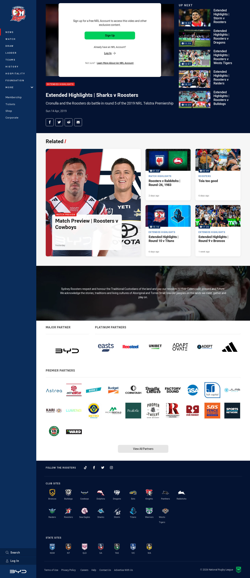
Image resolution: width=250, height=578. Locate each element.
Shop (9, 111)
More (19, 87)
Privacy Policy (68, 569)
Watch (11, 38)
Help (93, 569)
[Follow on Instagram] (111, 467)
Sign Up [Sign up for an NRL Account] (110, 35)
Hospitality (15, 73)
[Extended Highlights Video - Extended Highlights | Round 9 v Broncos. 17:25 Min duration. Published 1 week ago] (218, 230)
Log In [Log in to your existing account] (110, 53)
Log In (12, 561)
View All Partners (143, 449)
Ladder (11, 52)
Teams (11, 59)
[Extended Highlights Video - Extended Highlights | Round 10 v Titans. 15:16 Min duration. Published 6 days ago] (168, 230)
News (10, 32)
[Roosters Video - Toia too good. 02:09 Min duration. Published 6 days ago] (218, 174)
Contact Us (105, 569)
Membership (14, 97)
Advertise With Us (123, 569)
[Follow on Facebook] (94, 467)
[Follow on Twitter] (102, 467)
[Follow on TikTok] (85, 467)
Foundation (15, 80)
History (12, 66)
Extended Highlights (60, 84)
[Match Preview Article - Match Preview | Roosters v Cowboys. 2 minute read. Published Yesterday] (93, 202)
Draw (10, 45)
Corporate (12, 117)
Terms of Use (51, 569)
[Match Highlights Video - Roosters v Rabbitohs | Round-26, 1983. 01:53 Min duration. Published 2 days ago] (168, 174)
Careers (84, 569)
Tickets (10, 104)
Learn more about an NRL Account (115, 63)
